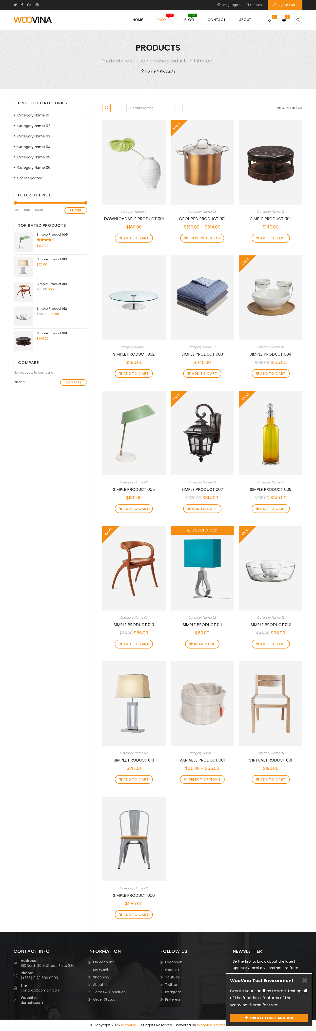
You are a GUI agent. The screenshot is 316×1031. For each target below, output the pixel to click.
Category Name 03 (202, 212)
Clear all (20, 382)
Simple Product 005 (134, 489)
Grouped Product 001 (202, 219)
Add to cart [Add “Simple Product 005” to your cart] (136, 508)
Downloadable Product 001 (134, 219)
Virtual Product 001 (270, 760)
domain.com (32, 1002)
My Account (103, 962)
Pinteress (173, 999)
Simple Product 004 (271, 354)
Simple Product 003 (202, 354)
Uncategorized (29, 178)
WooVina (128, 1025)
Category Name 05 (33, 157)
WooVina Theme (211, 1025)
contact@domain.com (40, 990)
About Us (100, 984)
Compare (73, 382)
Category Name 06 (33, 167)
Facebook (173, 962)
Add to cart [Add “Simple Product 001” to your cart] (272, 238)
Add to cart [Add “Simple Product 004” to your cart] (272, 373)
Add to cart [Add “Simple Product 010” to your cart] (136, 644)
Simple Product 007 (202, 489)
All (300, 108)
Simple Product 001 (270, 219)
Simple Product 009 (270, 489)
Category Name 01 (133, 212)
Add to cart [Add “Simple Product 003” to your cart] (204, 373)
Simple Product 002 (134, 354)
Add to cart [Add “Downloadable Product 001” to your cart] (136, 238)
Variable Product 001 (202, 760)
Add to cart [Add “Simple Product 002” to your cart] (136, 373)
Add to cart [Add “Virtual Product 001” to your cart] (272, 779)
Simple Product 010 (134, 625)
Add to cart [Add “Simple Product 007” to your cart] (204, 508)
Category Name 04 (202, 482)
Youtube (172, 977)
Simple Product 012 (271, 625)
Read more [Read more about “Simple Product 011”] (204, 644)
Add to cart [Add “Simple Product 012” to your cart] (272, 644)
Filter (75, 210)
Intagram (173, 992)
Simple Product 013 (134, 760)
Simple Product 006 (134, 895)
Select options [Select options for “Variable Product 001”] (204, 779)
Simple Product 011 (202, 625)
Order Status (104, 999)
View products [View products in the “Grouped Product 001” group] (204, 238)
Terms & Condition (109, 992)
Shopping (101, 977)
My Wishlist (102, 969)
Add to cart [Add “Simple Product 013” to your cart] (136, 779)
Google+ (172, 969)
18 (293, 108)
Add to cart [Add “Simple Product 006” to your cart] (136, 914)
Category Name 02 (202, 347)
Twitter (171, 984)
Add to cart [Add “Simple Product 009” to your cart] (272, 508)
